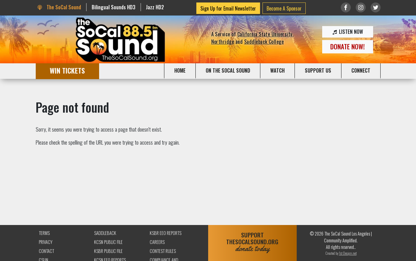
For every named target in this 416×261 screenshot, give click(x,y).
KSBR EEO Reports (165, 233)
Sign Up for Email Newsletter (228, 8)
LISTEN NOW (347, 31)
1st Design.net (348, 253)
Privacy (46, 242)
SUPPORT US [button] (318, 70)
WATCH (277, 70)
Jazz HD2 (155, 7)
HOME (179, 70)
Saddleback (105, 233)
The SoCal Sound (59, 7)
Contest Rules (163, 251)
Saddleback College (264, 41)
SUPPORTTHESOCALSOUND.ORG (252, 242)
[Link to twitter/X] (376, 7)
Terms (44, 233)
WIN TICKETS (67, 70)
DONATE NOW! (347, 46)
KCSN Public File (108, 242)
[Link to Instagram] (361, 7)
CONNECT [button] (360, 70)
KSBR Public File (108, 251)
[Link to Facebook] (346, 7)
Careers (157, 242)
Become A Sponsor (284, 8)
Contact (46, 251)
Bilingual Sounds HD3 (113, 7)
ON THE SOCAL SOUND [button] (228, 70)
